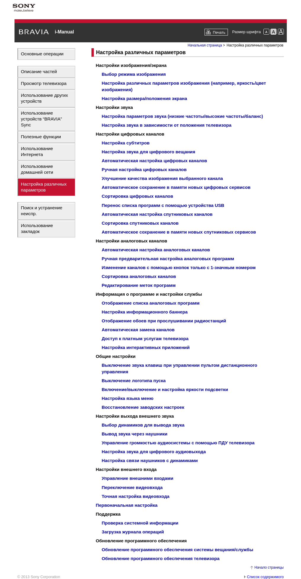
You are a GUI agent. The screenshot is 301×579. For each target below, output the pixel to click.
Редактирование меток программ (139, 285)
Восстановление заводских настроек (143, 407)
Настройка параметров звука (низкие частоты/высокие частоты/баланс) (182, 116)
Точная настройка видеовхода (136, 496)
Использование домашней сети (37, 169)
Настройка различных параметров (44, 186)
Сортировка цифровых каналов (137, 196)
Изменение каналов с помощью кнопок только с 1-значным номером (179, 267)
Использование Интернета (37, 151)
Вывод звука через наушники (135, 433)
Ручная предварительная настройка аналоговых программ (168, 258)
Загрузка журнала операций (133, 531)
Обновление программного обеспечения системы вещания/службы (177, 549)
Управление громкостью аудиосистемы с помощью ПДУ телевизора (178, 442)
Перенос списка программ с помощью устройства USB (163, 205)
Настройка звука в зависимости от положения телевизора (166, 125)
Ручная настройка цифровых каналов (144, 169)
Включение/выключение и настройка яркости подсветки (165, 389)
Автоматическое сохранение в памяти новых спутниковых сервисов (179, 231)
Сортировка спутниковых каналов (140, 223)
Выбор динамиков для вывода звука (143, 424)
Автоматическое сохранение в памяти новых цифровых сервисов (176, 187)
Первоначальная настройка (127, 505)
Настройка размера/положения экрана (144, 98)
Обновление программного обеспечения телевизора (161, 558)
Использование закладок (37, 228)
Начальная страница (205, 45)
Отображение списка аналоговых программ (151, 302)
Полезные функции (41, 136)
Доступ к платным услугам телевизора (145, 338)
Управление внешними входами (137, 478)
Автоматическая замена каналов (138, 329)
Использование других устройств (44, 98)
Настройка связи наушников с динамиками (150, 460)
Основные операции (42, 53)
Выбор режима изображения (134, 74)
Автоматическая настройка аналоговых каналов (156, 249)
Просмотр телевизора (44, 83)
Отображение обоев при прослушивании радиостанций (164, 320)
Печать (219, 32)
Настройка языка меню (128, 398)
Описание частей (39, 71)
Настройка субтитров (126, 142)
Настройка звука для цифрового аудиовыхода (154, 451)
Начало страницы (269, 567)
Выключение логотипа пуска (134, 380)
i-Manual (64, 31)
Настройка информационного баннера (145, 311)
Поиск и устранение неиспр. (41, 210)
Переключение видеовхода (132, 487)
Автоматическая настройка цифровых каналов (154, 160)
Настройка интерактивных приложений (146, 347)
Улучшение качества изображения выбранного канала (162, 178)
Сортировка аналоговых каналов (139, 276)
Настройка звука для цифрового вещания (148, 151)
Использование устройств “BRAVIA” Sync (41, 118)
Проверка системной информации (140, 522)
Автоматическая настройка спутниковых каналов (157, 214)
